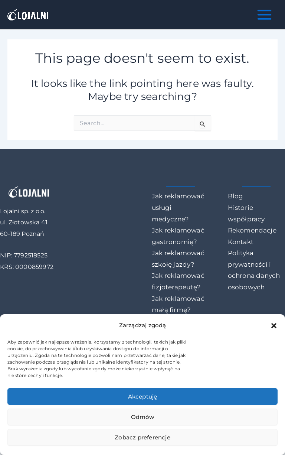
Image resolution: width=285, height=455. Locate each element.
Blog (235, 196)
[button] (274, 325)
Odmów (142, 416)
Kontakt (240, 242)
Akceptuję (142, 396)
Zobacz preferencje (142, 437)
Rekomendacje (252, 230)
